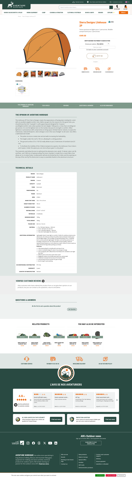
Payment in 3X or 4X (53, 364)
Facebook (33, 443)
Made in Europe (83, 457)
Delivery (98, 458)
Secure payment (100, 461)
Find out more (56, 419)
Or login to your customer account (97, 49)
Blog (17, 443)
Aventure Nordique (24, 455)
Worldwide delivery (79, 364)
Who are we (64, 454)
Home (19, 16)
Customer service (26, 364)
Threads (39, 443)
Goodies (81, 462)
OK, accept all (100, 475)
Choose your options (90, 44)
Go (111, 7)
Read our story (44, 464)
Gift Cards (81, 465)
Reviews (66, 105)
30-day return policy (105, 364)
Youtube (50, 443)
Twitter (45, 443)
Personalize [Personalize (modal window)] (121, 475)
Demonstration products (86, 467)
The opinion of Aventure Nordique (26, 105)
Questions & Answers (86, 105)
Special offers (82, 459)
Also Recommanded (106, 105)
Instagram (28, 443)
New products (83, 454)
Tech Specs (46, 105)
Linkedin (56, 443)
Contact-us (64, 464)
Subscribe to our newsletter (91, 443)
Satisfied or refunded (102, 464)
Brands (63, 457)
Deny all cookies (111, 475)
